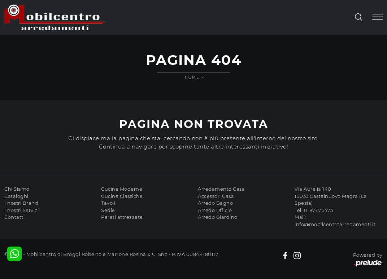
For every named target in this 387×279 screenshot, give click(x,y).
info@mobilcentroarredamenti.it (335, 224)
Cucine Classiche (122, 196)
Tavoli (108, 203)
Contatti (14, 217)
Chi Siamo (17, 189)
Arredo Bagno (215, 203)
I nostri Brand (21, 203)
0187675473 (318, 210)
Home (192, 77)
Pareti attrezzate (122, 217)
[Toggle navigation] (377, 17)
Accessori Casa (216, 196)
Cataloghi (16, 196)
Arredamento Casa (221, 189)
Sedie (108, 210)
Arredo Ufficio (215, 210)
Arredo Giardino (218, 217)
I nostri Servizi (21, 210)
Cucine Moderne (121, 189)
